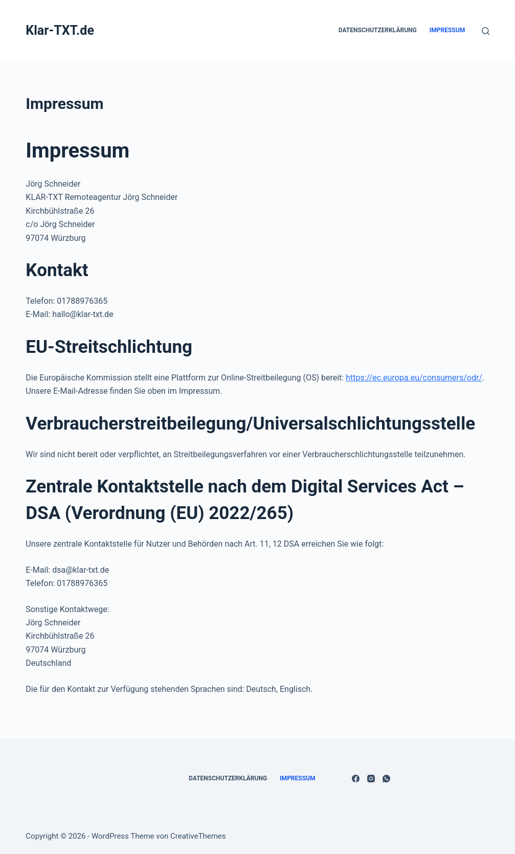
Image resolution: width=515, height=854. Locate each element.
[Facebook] (356, 778)
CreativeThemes (198, 836)
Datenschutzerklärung (378, 30)
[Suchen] (485, 31)
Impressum (447, 30)
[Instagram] (371, 778)
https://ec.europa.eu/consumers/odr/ (414, 378)
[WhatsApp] (386, 778)
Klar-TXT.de (60, 30)
